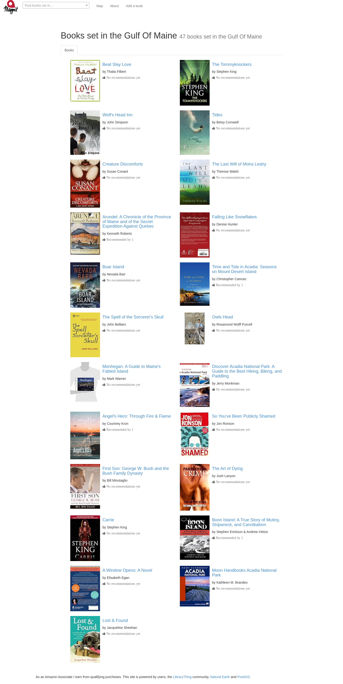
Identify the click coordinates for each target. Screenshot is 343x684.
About (114, 6)
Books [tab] (69, 50)
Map (99, 6)
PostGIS (243, 677)
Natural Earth (220, 677)
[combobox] (56, 5)
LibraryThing (182, 677)
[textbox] (56, 5)
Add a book (134, 6)
